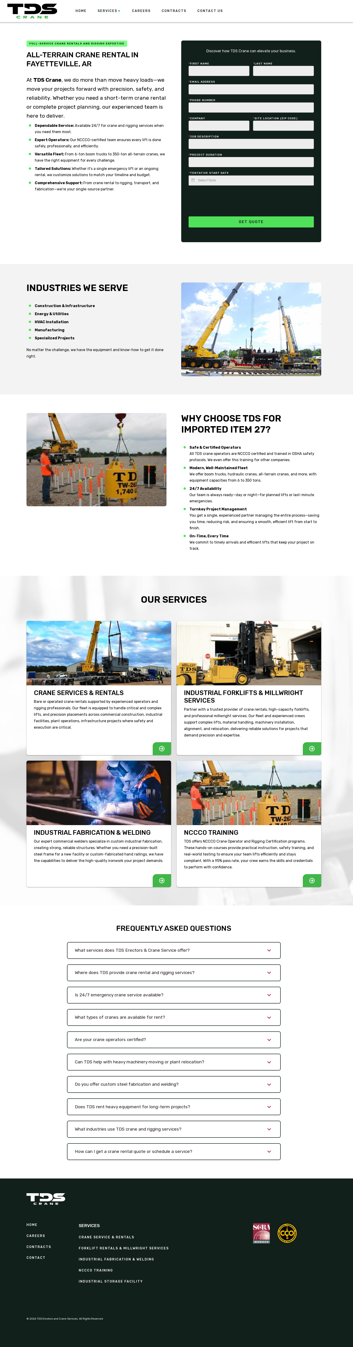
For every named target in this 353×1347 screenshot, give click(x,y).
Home (32, 1225)
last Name (263, 63)
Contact (36, 1258)
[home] (32, 11)
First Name (199, 63)
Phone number (202, 100)
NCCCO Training (96, 1270)
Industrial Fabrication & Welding (116, 1259)
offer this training (238, 460)
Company (197, 118)
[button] (109, 11)
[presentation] (224, 198)
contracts (38, 1247)
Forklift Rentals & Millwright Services (124, 1248)
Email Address (202, 81)
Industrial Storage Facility (111, 1281)
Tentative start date (209, 173)
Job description (204, 136)
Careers (35, 1236)
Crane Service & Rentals (106, 1237)
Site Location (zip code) (275, 118)
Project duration (205, 154)
